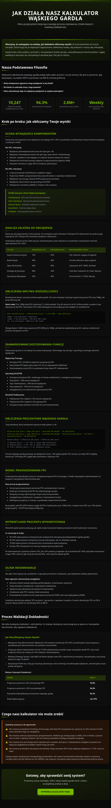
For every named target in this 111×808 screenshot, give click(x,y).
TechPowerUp (14, 197)
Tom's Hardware (15, 201)
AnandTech (13, 208)
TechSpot (12, 211)
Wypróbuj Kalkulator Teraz (55, 792)
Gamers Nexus (14, 204)
